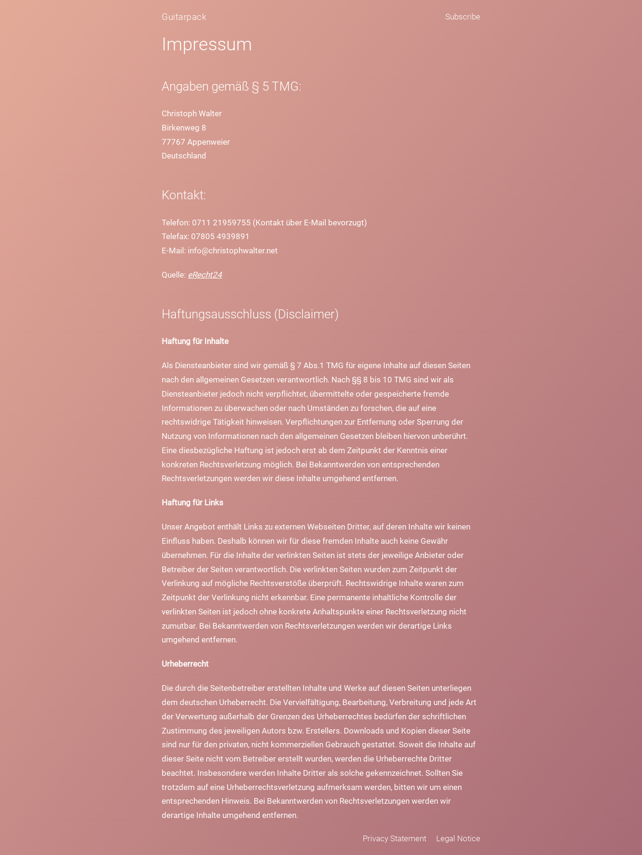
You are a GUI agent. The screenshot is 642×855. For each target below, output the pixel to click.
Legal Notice (458, 838)
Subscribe (462, 16)
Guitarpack (184, 16)
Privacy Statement (394, 838)
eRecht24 (205, 274)
